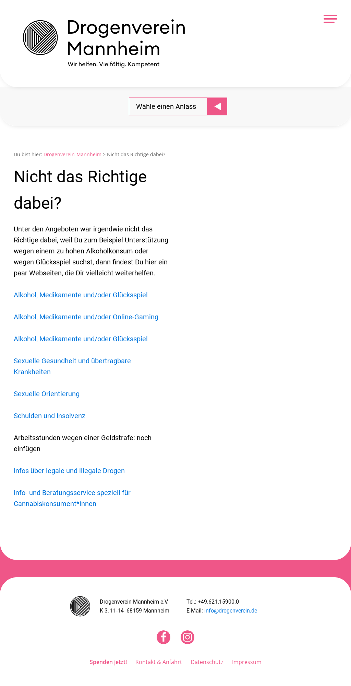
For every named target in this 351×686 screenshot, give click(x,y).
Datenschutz (207, 662)
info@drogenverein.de (230, 610)
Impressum (247, 662)
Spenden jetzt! (108, 662)
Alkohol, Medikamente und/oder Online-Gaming (86, 317)
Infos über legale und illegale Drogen (69, 471)
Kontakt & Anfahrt (158, 662)
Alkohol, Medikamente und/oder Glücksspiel (81, 295)
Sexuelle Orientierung (47, 394)
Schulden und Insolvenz (49, 416)
